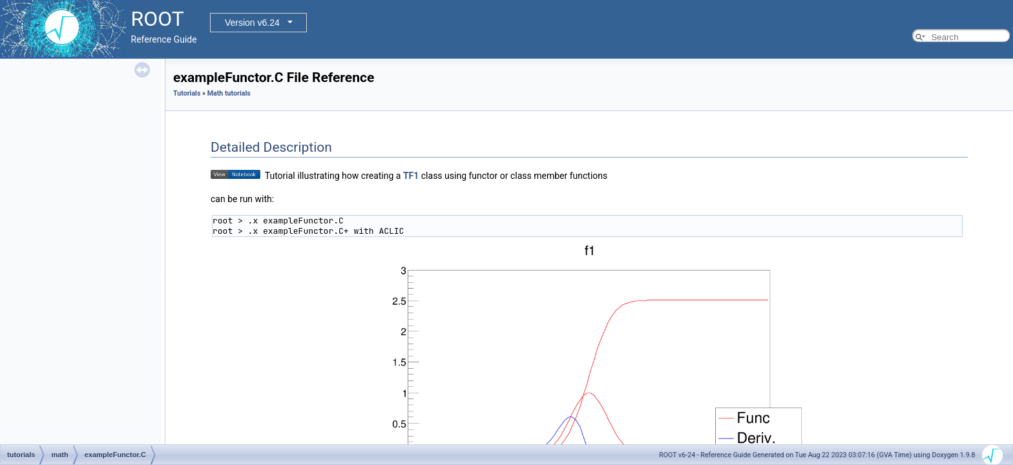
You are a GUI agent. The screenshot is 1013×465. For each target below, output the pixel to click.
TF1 (411, 175)
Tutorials (186, 93)
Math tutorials (229, 93)
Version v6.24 (252, 22)
